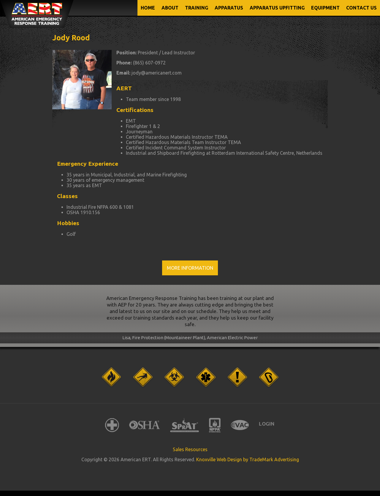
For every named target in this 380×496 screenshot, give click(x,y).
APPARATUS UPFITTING (277, 7)
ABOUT (170, 7)
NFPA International (215, 425)
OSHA (144, 425)
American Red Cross (112, 425)
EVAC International (240, 425)
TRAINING (196, 7)
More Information (190, 268)
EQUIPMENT (325, 7)
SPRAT (184, 425)
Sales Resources (190, 449)
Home (148, 7)
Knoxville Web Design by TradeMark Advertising (247, 459)
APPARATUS (229, 7)
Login (266, 424)
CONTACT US (361, 7)
